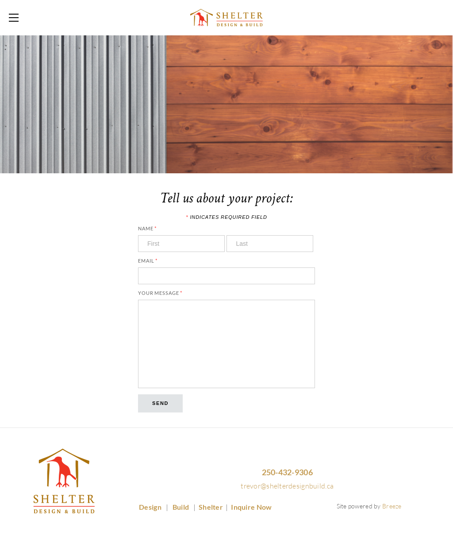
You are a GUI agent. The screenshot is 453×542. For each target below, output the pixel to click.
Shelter (211, 507)
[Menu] (15, 17)
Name (147, 228)
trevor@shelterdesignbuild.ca (287, 485)
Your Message (160, 292)
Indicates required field (226, 217)
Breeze (392, 506)
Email (147, 260)
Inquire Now (251, 507)
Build (182, 507)
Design (151, 507)
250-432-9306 (287, 472)
